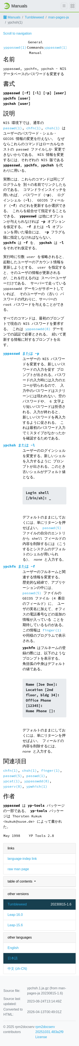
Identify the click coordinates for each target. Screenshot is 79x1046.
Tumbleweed (34, 17)
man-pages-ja (58, 17)
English (13, 948)
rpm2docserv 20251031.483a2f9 (49, 1029)
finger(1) (52, 630)
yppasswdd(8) (38, 329)
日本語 (13, 958)
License (41, 1037)
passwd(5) (52, 528)
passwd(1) (12, 128)
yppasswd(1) (15, 47)
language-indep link (22, 858)
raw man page (18, 869)
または (21, 353)
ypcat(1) (11, 781)
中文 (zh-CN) (17, 968)
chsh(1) (52, 128)
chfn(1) (33, 128)
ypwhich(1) (36, 786)
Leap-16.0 (15, 914)
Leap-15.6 (15, 925)
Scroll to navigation (17, 33)
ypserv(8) (12, 786)
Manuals (11, 17)
